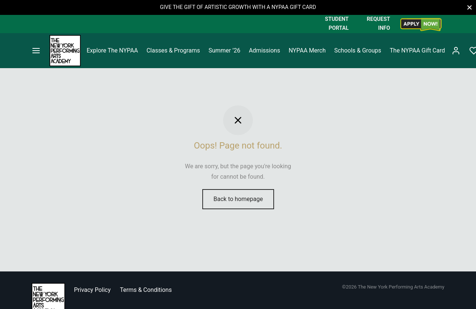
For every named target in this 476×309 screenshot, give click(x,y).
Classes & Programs (173, 50)
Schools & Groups (357, 50)
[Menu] (36, 50)
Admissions (264, 50)
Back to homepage (238, 199)
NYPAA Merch (307, 50)
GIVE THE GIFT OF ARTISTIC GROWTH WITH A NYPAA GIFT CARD (238, 7)
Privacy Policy (92, 289)
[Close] (469, 7)
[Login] (455, 50)
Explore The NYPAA (112, 50)
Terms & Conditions (146, 289)
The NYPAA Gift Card (417, 50)
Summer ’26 (224, 50)
